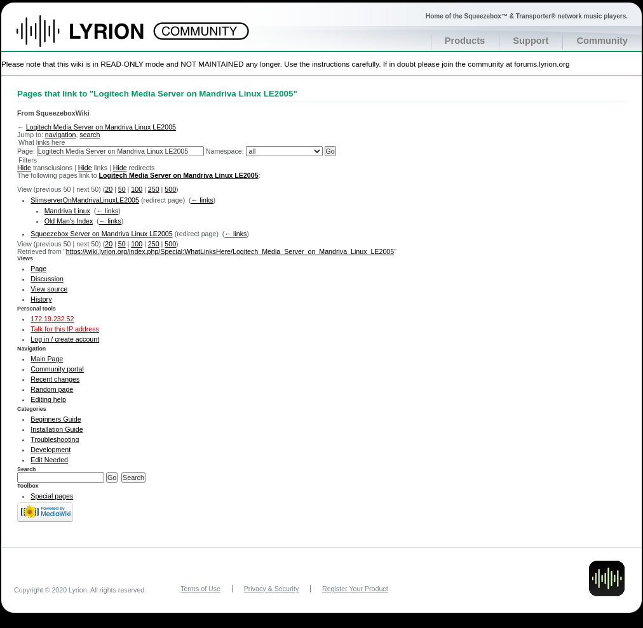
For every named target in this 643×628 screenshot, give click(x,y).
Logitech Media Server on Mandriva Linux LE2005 (101, 127)
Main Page (46, 359)
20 (108, 189)
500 (170, 189)
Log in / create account (64, 339)
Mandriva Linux (67, 211)
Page (38, 268)
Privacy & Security (271, 588)
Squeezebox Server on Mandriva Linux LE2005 (101, 233)
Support (530, 41)
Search (26, 469)
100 (136, 189)
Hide (24, 167)
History (40, 299)
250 (153, 189)
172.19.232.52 (52, 319)
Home (94, 37)
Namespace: (225, 151)
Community (602, 41)
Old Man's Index (68, 221)
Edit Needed (49, 460)
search (89, 134)
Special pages (51, 496)
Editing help (48, 399)
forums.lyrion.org (541, 64)
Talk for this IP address (64, 329)
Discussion (47, 279)
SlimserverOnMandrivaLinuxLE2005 (84, 200)
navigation (60, 134)
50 (122, 189)
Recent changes (54, 379)
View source (48, 289)
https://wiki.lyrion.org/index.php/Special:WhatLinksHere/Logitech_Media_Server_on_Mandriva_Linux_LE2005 (230, 251)
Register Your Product (355, 588)
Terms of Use (200, 588)
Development (50, 449)
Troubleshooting (54, 439)
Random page (51, 389)
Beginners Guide (55, 419)
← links (202, 200)
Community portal (57, 369)
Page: (26, 151)
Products (465, 41)
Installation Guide (56, 429)
